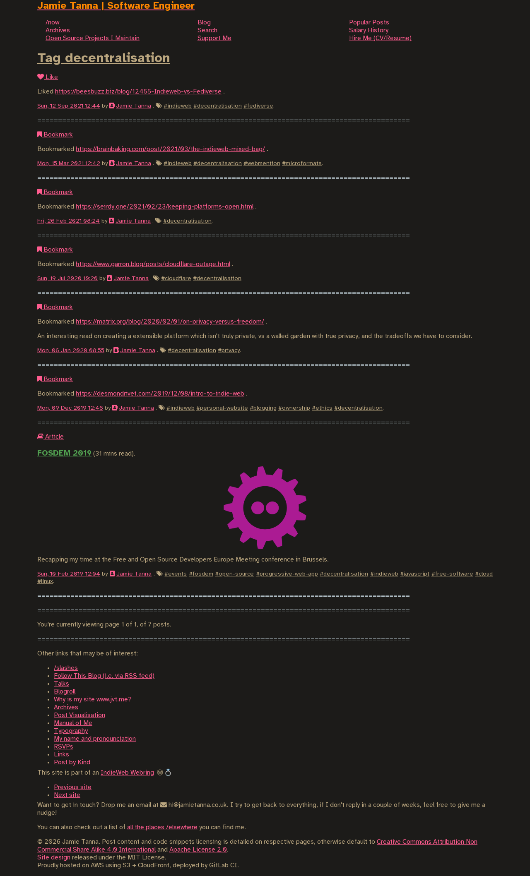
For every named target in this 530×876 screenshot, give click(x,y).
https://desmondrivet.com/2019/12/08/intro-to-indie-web (160, 393)
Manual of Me (73, 723)
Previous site (73, 787)
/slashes (66, 668)
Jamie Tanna (133, 106)
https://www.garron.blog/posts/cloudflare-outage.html (153, 264)
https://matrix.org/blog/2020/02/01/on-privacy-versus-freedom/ (170, 321)
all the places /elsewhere (162, 827)
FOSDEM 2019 (64, 453)
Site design (53, 857)
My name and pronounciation (95, 738)
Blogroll (64, 691)
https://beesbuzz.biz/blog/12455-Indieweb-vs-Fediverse (138, 91)
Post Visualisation (79, 715)
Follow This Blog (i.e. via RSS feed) (104, 675)
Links (61, 754)
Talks (61, 683)
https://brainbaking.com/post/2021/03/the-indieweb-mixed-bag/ (170, 149)
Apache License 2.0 (198, 849)
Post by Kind (72, 762)
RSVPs (63, 746)
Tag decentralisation (103, 58)
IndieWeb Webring (127, 772)
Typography (71, 730)
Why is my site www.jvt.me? (93, 699)
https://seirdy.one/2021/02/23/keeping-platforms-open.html (164, 206)
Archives (66, 707)
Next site (67, 795)
